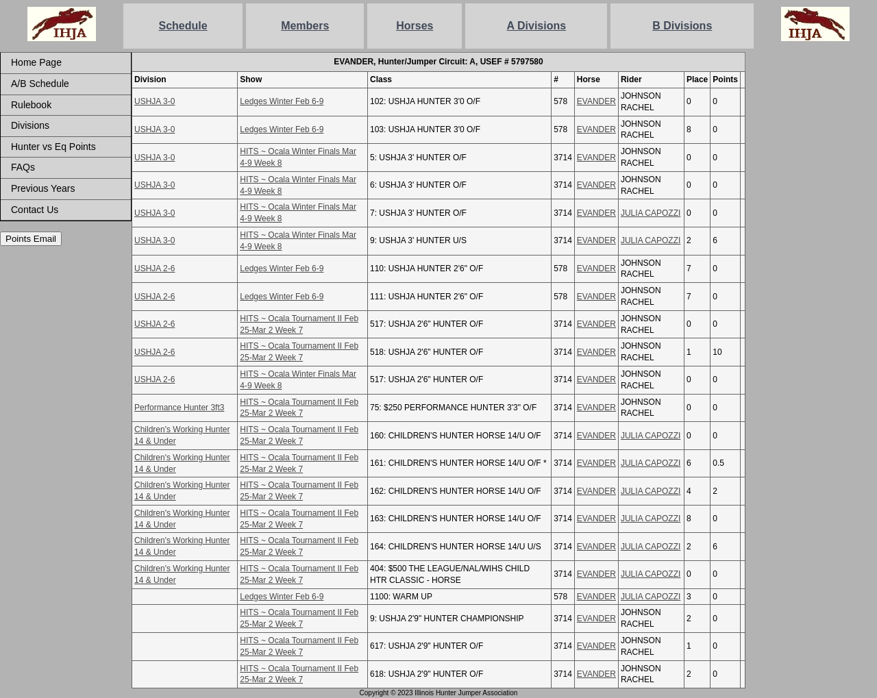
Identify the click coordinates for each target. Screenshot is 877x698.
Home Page (36, 62)
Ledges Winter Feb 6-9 (281, 101)
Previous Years (43, 188)
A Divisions (537, 26)
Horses (414, 26)
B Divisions (682, 26)
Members (305, 26)
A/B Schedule (40, 83)
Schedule (183, 26)
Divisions (30, 125)
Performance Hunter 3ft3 (179, 407)
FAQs (23, 167)
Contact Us (34, 209)
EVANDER (596, 101)
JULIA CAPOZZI (650, 213)
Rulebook (31, 104)
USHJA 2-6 (154, 268)
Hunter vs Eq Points (53, 146)
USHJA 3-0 (154, 101)
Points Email (30, 239)
